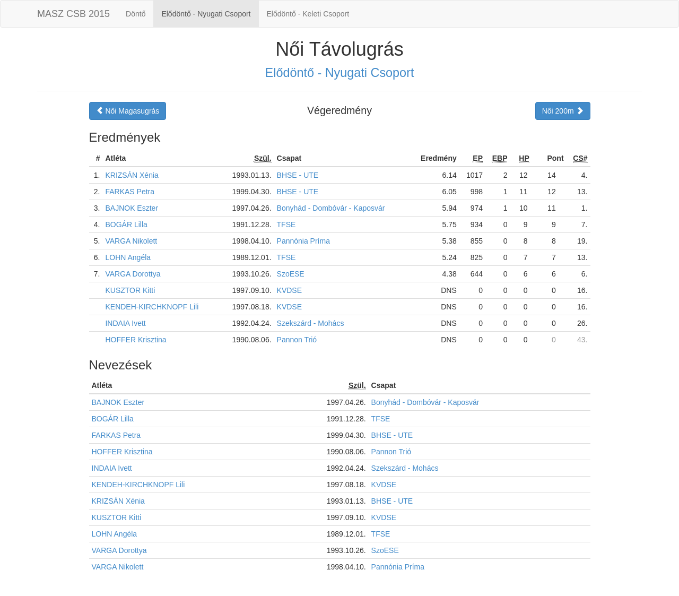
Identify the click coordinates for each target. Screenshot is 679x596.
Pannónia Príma (303, 241)
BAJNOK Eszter (131, 208)
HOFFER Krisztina (135, 339)
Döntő (135, 14)
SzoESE (290, 274)
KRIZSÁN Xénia (131, 175)
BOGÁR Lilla (126, 224)
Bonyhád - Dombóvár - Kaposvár (331, 208)
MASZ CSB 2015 (73, 13)
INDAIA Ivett (125, 323)
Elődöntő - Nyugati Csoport (205, 14)
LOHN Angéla (128, 257)
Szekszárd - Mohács (310, 323)
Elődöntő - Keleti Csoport (308, 14)
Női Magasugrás (128, 111)
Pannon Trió (297, 339)
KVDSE (289, 290)
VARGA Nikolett (131, 241)
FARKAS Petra (129, 191)
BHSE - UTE (298, 175)
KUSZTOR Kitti (130, 290)
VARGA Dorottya (132, 274)
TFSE (286, 224)
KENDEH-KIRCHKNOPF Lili (151, 307)
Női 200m (563, 111)
